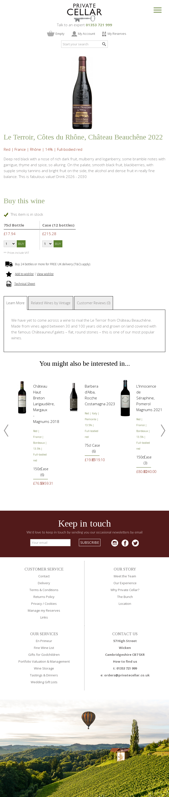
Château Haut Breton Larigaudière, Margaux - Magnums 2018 (46, 404)
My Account (86, 33)
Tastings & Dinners (44, 675)
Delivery (44, 583)
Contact (44, 576)
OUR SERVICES (44, 634)
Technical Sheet (24, 284)
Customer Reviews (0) (93, 303)
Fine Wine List (44, 647)
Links (44, 617)
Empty (60, 33)
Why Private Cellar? (125, 590)
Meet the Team (125, 576)
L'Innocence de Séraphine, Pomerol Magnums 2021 (149, 398)
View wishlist (45, 274)
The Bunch (125, 597)
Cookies (51, 603)
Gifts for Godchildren (44, 654)
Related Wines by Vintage (50, 303)
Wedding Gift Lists (44, 682)
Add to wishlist (24, 274)
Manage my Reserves (44, 610)
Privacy (36, 603)
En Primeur (44, 641)
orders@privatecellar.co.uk (127, 675)
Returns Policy (44, 597)
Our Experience (125, 583)
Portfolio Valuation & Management (44, 661)
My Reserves (117, 33)
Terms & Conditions (43, 590)
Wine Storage (44, 668)
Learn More (15, 303)
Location (125, 603)
